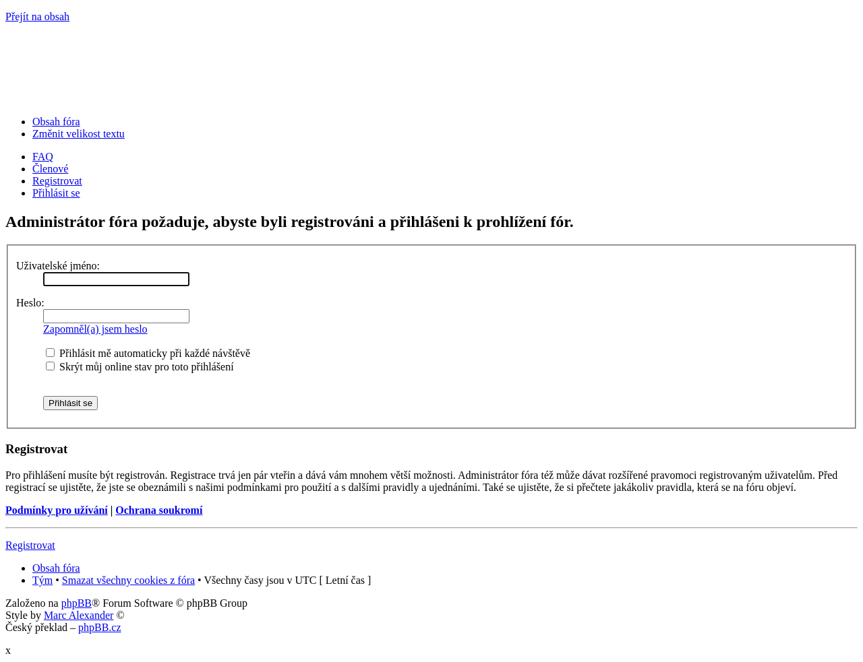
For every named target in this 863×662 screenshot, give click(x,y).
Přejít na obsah (37, 16)
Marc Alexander (79, 615)
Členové (50, 168)
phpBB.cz (99, 627)
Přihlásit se (56, 193)
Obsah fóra (56, 121)
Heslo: (30, 302)
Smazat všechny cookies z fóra (128, 580)
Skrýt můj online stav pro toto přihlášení (140, 366)
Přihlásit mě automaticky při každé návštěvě (148, 353)
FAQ (42, 156)
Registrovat (57, 181)
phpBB (76, 603)
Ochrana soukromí (158, 510)
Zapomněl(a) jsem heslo (95, 329)
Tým (42, 580)
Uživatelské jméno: (58, 265)
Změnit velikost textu (78, 133)
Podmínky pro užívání (56, 510)
